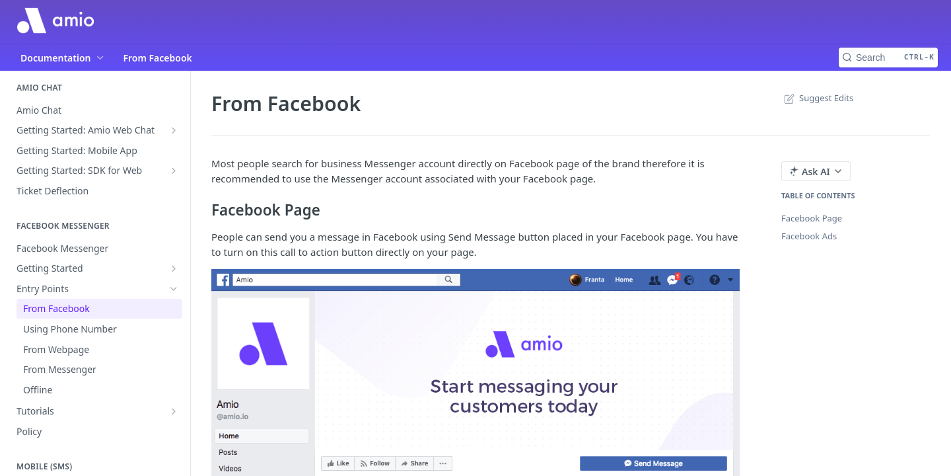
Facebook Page (811, 218)
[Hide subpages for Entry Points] (173, 289)
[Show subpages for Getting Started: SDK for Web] (173, 170)
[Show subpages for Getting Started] (173, 268)
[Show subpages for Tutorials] (173, 411)
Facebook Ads (809, 236)
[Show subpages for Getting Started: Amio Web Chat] (173, 130)
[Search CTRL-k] (888, 57)
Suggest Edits (817, 98)
